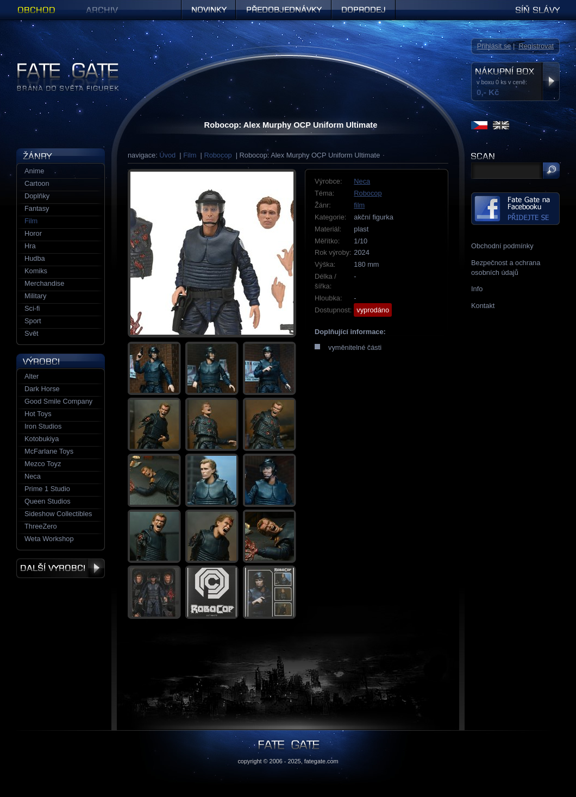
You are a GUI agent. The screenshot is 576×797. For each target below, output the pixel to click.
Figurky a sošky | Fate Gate (58, 66)
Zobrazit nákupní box (551, 81)
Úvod (167, 155)
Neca (362, 181)
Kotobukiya (41, 439)
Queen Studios (47, 501)
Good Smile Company (58, 401)
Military (35, 296)
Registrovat (536, 46)
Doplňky (36, 196)
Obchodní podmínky (502, 246)
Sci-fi (32, 308)
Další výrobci (60, 568)
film (359, 205)
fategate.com (321, 761)
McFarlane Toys (48, 451)
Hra (30, 246)
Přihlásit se (494, 46)
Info (477, 289)
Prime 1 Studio (47, 489)
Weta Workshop (49, 539)
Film (189, 155)
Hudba (34, 258)
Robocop (217, 155)
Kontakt (482, 306)
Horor (33, 233)
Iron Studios (42, 426)
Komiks (35, 271)
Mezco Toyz (42, 464)
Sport (32, 321)
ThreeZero (40, 526)
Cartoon (36, 183)
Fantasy (36, 208)
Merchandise (44, 283)
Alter (31, 376)
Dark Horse (42, 389)
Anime (34, 171)
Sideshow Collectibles (58, 514)
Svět (31, 333)
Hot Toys (38, 414)
